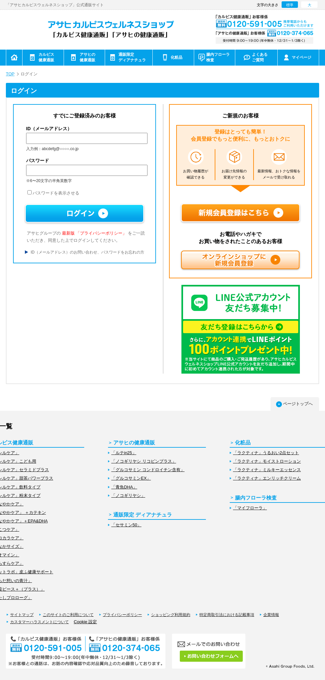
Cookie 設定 (85, 621)
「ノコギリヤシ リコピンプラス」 (143, 461)
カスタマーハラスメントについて (39, 622)
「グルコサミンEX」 (131, 478)
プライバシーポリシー (122, 614)
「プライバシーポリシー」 (101, 233)
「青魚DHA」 (124, 487)
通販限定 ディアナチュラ (142, 515)
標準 (289, 5)
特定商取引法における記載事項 (226, 614)
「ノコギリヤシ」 (128, 495)
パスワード (37, 160)
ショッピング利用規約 (170, 614)
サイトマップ (22, 614)
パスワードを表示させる (53, 193)
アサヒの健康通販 (134, 442)
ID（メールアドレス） (49, 128)
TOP (10, 73)
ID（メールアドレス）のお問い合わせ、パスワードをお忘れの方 (87, 252)
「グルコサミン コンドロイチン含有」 (148, 469)
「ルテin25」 (123, 452)
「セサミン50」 (126, 524)
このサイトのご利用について (68, 614)
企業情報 (271, 614)
